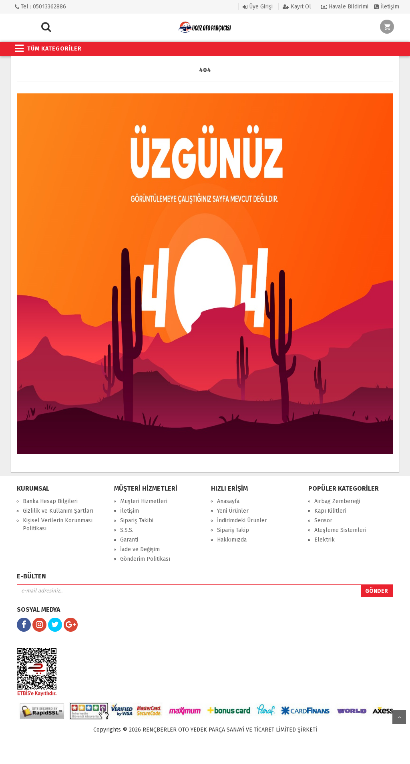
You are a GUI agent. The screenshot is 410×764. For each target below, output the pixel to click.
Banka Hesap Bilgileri (50, 501)
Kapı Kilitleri (330, 510)
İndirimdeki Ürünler (242, 520)
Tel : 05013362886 (40, 6)
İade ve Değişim (140, 549)
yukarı (399, 717)
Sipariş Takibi (136, 520)
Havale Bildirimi (344, 6)
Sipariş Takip (233, 530)
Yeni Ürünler (233, 510)
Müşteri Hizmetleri (143, 501)
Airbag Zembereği (337, 501)
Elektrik (324, 539)
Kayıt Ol (297, 6)
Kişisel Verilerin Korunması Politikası (57, 524)
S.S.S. (126, 530)
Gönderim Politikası (145, 559)
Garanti (129, 539)
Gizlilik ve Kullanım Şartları (58, 510)
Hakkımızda (232, 539)
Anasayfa (228, 501)
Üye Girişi (258, 6)
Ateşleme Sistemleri (340, 530)
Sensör (323, 520)
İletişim (386, 6)
